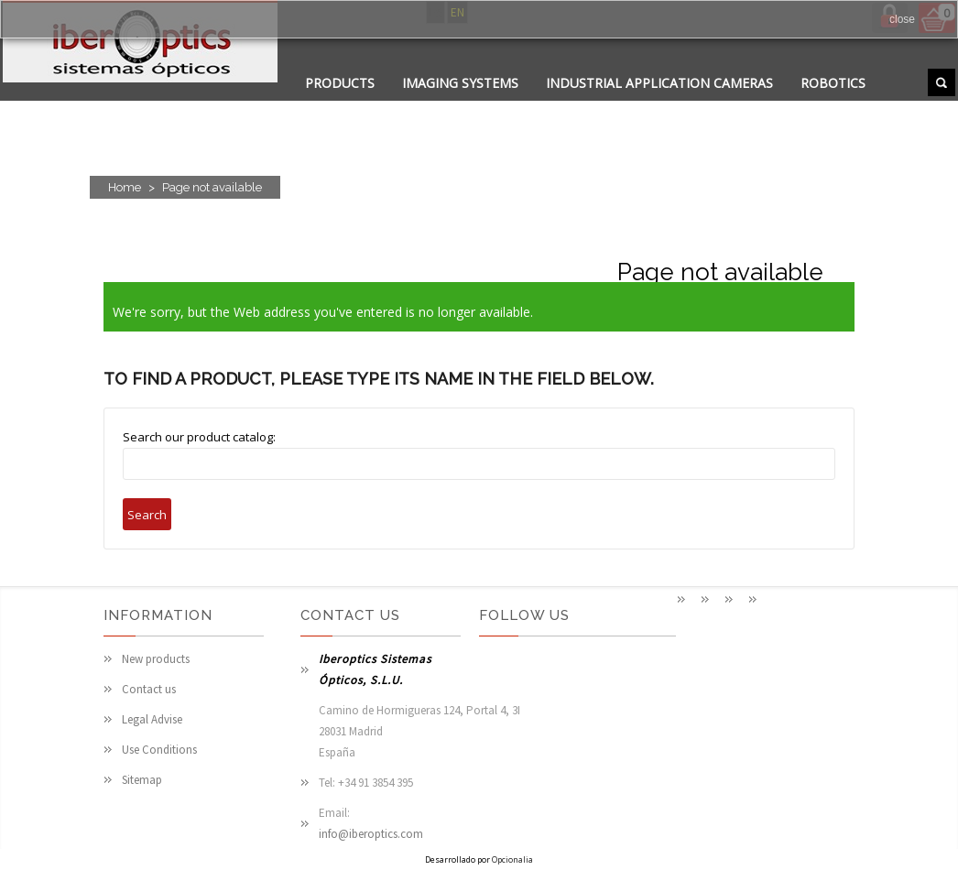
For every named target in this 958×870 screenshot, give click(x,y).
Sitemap (142, 780)
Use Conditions (159, 749)
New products (156, 659)
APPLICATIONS (351, 105)
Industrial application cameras (659, 83)
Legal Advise (152, 719)
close (902, 19)
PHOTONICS (550, 105)
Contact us (149, 689)
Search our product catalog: (199, 437)
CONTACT (454, 105)
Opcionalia (512, 859)
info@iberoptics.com (371, 834)
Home (124, 187)
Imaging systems (460, 83)
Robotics (832, 83)
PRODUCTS (340, 83)
